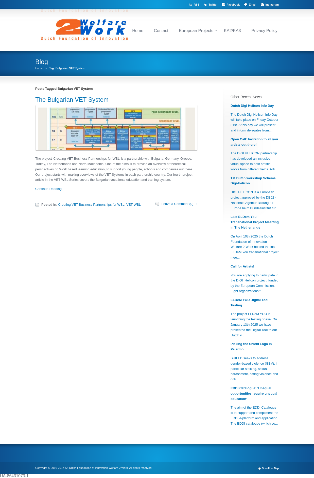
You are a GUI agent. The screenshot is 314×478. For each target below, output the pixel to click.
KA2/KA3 (232, 30)
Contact (161, 30)
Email (252, 4)
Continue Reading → (50, 189)
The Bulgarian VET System (72, 99)
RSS (197, 4)
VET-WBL (133, 204)
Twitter (212, 4)
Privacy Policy (264, 30)
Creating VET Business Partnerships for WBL (91, 204)
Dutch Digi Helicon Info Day (252, 106)
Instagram (272, 4)
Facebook (233, 4)
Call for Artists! (242, 266)
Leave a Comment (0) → (180, 204)
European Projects (196, 30)
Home (137, 30)
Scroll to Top (270, 468)
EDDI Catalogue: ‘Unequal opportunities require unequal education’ (254, 393)
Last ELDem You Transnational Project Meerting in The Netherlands (255, 222)
